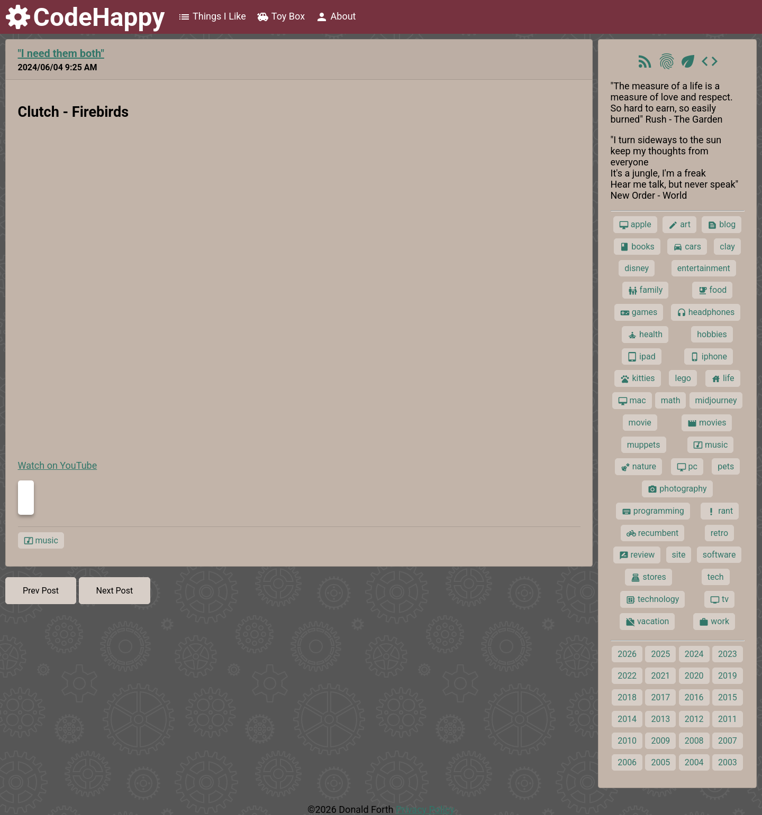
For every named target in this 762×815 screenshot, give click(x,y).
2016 (694, 697)
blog (721, 224)
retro (719, 533)
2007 (727, 741)
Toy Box (281, 17)
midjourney (716, 400)
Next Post (114, 591)
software (719, 555)
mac (632, 400)
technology (652, 599)
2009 (660, 741)
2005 (660, 762)
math (671, 400)
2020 (694, 676)
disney (636, 268)
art (679, 224)
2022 (627, 676)
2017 (660, 697)
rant (719, 511)
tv (719, 599)
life (722, 378)
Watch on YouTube (57, 465)
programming (653, 511)
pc (687, 466)
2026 (627, 654)
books (637, 247)
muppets (643, 445)
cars (687, 247)
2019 (727, 676)
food (712, 290)
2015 (727, 697)
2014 (627, 719)
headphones (706, 312)
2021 (660, 676)
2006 (627, 762)
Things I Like (212, 17)
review (637, 555)
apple (635, 224)
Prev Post (41, 591)
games (638, 312)
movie (640, 423)
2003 (727, 762)
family (645, 290)
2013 (660, 719)
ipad (642, 356)
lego (683, 378)
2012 (694, 719)
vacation (647, 621)
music (41, 540)
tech (715, 577)
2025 (660, 654)
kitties (637, 378)
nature (638, 466)
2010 (627, 741)
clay (727, 247)
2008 (694, 741)
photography (677, 489)
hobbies (712, 334)
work (714, 621)
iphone (708, 356)
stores (648, 577)
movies (706, 423)
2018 (627, 697)
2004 (694, 762)
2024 (694, 654)
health (645, 334)
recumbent (653, 533)
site (679, 555)
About (335, 17)
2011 (727, 719)
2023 (727, 654)
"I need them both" (61, 53)
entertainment (703, 268)
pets (726, 466)
